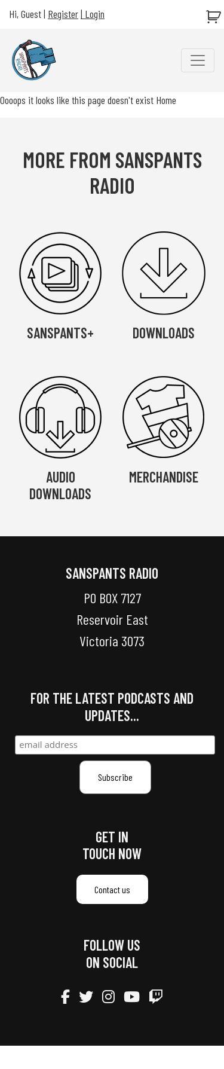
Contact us (112, 889)
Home (166, 99)
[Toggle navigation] (197, 60)
